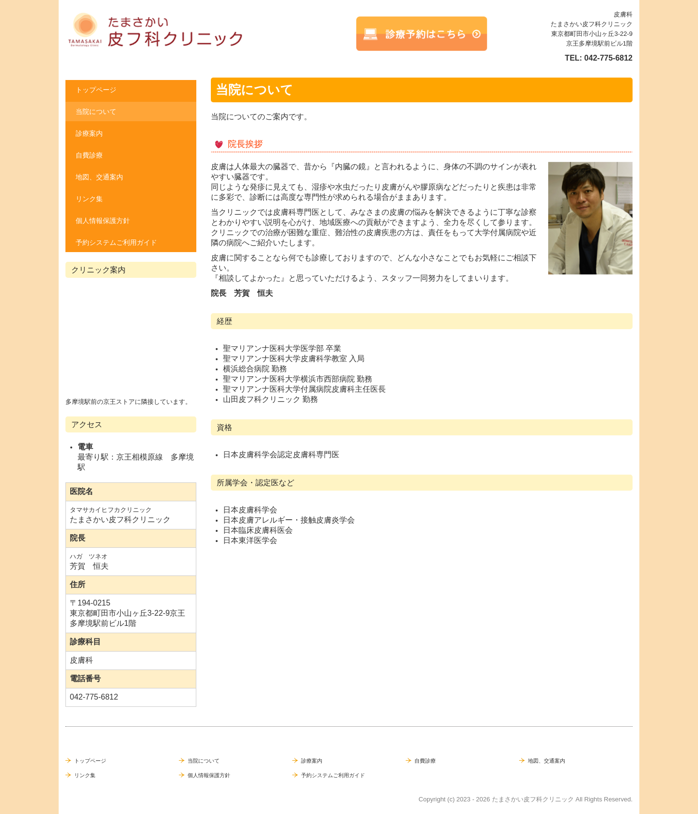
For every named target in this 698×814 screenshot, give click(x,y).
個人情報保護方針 (103, 220)
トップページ (96, 90)
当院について (96, 111)
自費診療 (89, 155)
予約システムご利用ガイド (116, 242)
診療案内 (89, 133)
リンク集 (89, 199)
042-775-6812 (608, 58)
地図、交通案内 (99, 177)
